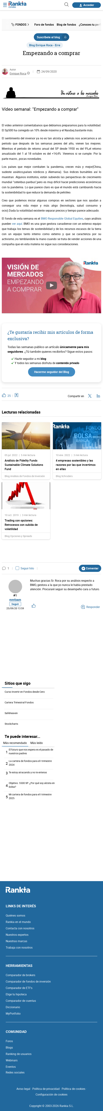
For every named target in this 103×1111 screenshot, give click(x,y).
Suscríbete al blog (53, 37)
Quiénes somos (15, 915)
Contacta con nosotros (20, 928)
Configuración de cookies (51, 1094)
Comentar (90, 568)
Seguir (15, 604)
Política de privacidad (46, 1089)
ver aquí (17, 224)
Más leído (36, 743)
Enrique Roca (18, 73)
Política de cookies (73, 1089)
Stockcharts (11, 723)
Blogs (9, 1047)
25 (9, 396)
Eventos (11, 1067)
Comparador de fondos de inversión (28, 981)
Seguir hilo (25, 568)
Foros (9, 1041)
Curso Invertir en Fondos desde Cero (25, 691)
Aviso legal (23, 1089)
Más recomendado (15, 743)
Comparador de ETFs (19, 988)
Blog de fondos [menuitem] (66, 25)
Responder (90, 607)
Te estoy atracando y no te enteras (28, 772)
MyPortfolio (13, 1013)
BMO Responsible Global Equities (62, 218)
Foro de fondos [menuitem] (44, 25)
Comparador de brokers (20, 975)
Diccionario (13, 1007)
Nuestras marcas (16, 941)
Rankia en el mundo (18, 922)
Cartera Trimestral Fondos (19, 702)
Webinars (12, 1060)
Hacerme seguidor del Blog (51, 372)
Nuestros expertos (17, 935)
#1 (15, 595)
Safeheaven (11, 713)
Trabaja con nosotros (19, 947)
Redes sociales (15, 1072)
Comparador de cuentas (21, 1001)
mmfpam (15, 600)
